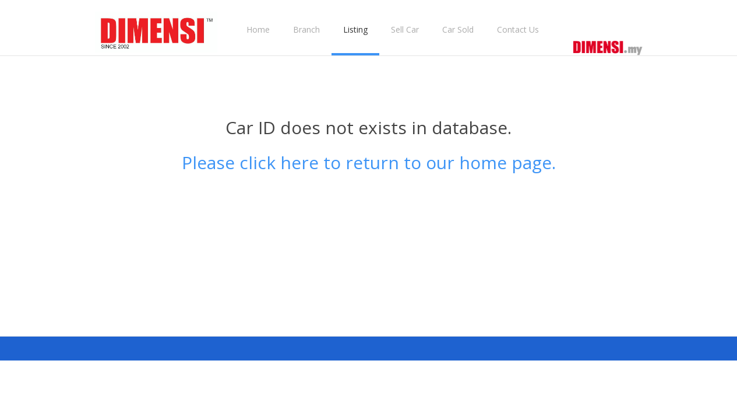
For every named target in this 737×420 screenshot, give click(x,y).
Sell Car (405, 29)
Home (258, 29)
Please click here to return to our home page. (369, 162)
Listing (355, 29)
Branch (306, 29)
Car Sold (458, 29)
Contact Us (518, 29)
